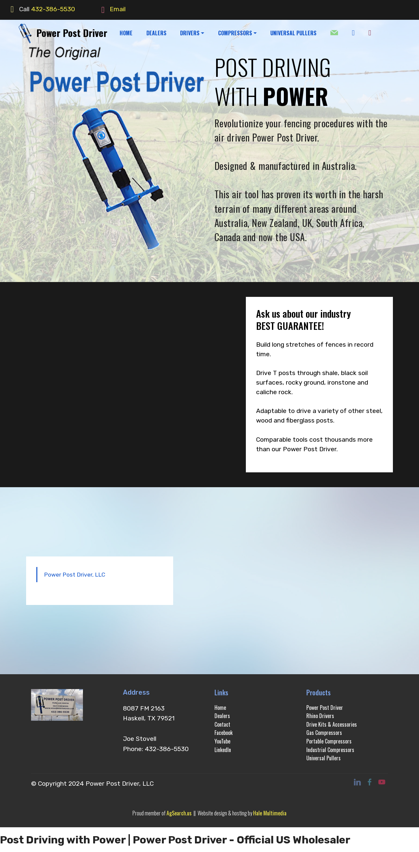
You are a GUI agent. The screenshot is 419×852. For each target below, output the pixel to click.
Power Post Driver (71, 33)
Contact (222, 724)
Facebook (223, 733)
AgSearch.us (179, 813)
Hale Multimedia (269, 813)
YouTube (222, 741)
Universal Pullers (323, 758)
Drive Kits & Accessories (331, 724)
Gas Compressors (324, 733)
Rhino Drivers (320, 716)
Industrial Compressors (330, 750)
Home (220, 707)
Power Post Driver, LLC (74, 574)
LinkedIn (222, 750)
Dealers (222, 716)
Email (118, 9)
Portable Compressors (329, 741)
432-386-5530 (53, 9)
